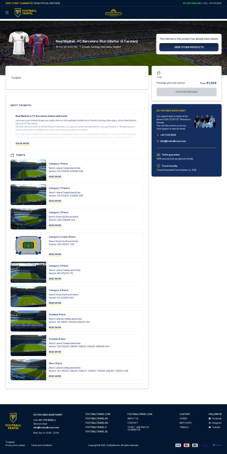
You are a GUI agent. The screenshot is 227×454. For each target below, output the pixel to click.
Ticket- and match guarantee (138, 426)
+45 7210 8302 (166, 133)
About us (132, 416)
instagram (215, 421)
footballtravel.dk (97, 416)
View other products (189, 45)
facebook (215, 416)
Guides (183, 416)
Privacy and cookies (15, 443)
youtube (214, 425)
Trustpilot (16, 75)
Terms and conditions (41, 443)
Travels (184, 425)
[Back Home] (26, 12)
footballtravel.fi (96, 425)
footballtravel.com (98, 412)
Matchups (185, 421)
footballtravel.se (97, 429)
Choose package (187, 89)
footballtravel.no (97, 421)
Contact (132, 421)
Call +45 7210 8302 (212, 3)
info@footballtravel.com (171, 139)
